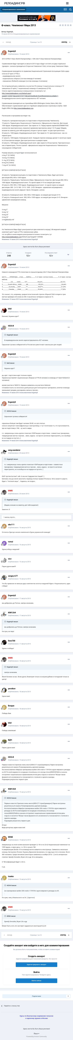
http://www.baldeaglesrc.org (23, 108)
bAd (9, 309)
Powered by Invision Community (36, 1036)
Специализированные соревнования (26, 34)
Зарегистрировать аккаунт (36, 964)
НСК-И (11, 326)
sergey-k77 (13, 576)
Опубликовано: (18, 54)
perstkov (12, 688)
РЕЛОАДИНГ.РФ (14, 3)
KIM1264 (12, 612)
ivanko (11, 876)
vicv (9, 559)
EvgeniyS (10, 32)
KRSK (10, 837)
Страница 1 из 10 (36, 42)
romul (10, 542)
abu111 (11, 524)
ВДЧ (10, 740)
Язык (36, 1034)
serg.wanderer (14, 450)
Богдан (11, 706)
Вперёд (64, 42)
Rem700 (11, 641)
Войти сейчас (36, 980)
